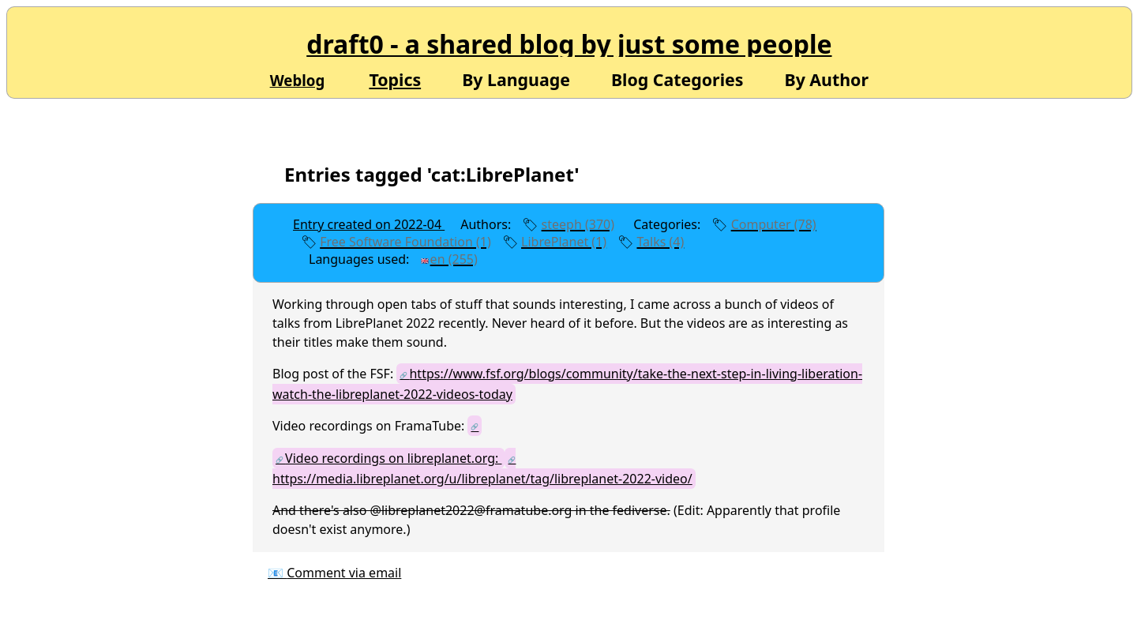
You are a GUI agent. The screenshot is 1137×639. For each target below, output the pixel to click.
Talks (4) (660, 241)
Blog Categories (677, 78)
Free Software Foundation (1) (405, 241)
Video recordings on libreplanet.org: (393, 458)
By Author (826, 78)
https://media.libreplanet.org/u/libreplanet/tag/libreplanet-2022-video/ (482, 478)
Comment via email (344, 572)
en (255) (454, 259)
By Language (516, 78)
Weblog (297, 80)
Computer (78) (773, 224)
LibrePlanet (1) (563, 241)
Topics (395, 79)
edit (516, 259)
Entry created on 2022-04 (369, 224)
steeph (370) (578, 224)
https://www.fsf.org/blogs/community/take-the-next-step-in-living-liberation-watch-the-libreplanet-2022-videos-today (567, 384)
